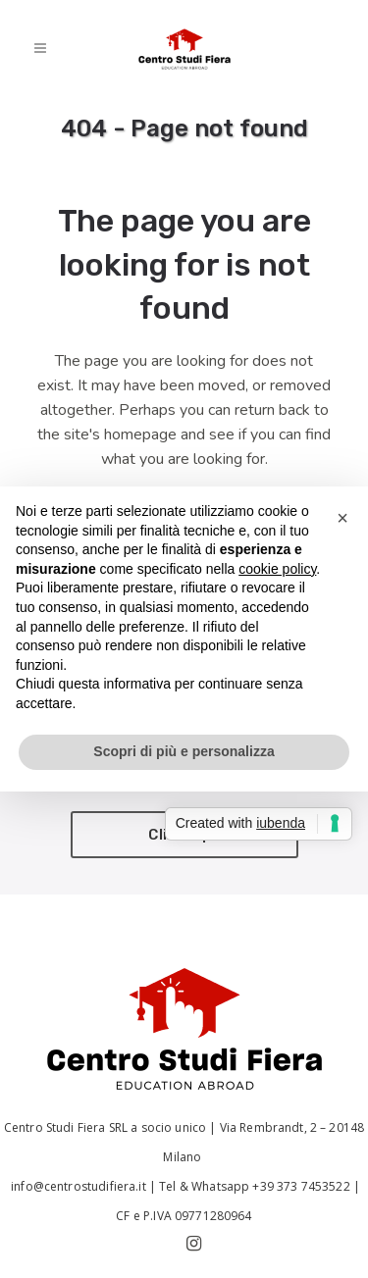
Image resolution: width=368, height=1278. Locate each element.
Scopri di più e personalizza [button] (183, 751)
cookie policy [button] (277, 569)
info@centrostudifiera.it (77, 1186)
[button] (342, 518)
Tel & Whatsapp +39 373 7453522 (254, 1186)
